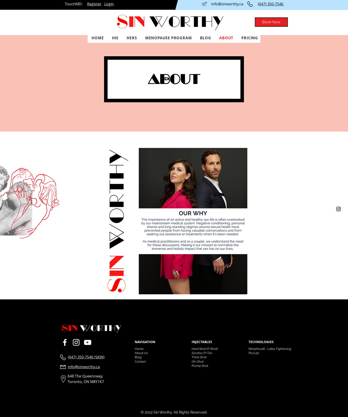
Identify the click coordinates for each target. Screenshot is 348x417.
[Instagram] (338, 209)
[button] (114, 38)
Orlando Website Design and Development (100, 391)
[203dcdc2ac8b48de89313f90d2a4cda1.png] (87, 342)
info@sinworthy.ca (227, 4)
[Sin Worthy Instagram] (76, 342)
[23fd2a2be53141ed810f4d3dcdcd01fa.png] (64, 342)
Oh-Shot (198, 361)
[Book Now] (271, 22)
